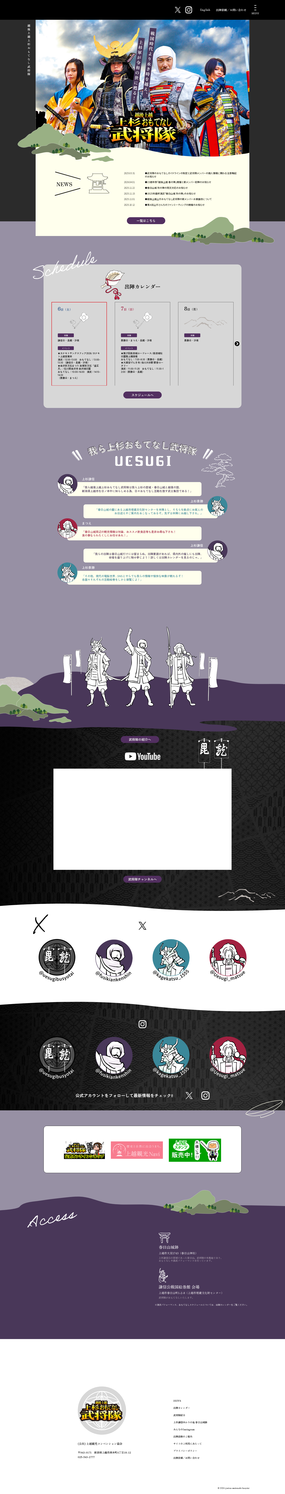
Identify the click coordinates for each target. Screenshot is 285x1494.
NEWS (177, 1403)
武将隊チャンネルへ (142, 879)
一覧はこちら (146, 221)
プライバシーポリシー (185, 1452)
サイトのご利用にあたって (187, 1445)
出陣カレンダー (181, 1410)
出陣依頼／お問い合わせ (231, 10)
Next (237, 344)
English (205, 10)
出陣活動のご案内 (182, 1438)
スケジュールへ (142, 395)
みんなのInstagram (183, 1431)
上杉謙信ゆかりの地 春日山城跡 (190, 1424)
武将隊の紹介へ (140, 739)
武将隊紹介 (179, 1417)
